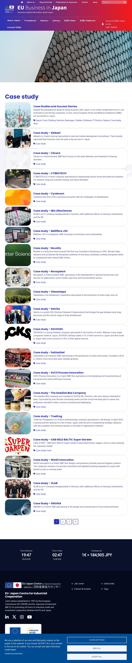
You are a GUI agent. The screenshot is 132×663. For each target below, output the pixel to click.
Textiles (78, 120)
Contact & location (82, 588)
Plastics (98, 120)
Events (85, 2)
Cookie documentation (14, 653)
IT (93, 120)
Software (87, 120)
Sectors (44, 20)
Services (60, 120)
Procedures (30, 20)
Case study (116, 120)
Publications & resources (66, 2)
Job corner (79, 583)
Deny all (97, 648)
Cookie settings (96, 640)
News (95, 2)
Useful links (109, 583)
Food (44, 120)
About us (30, 2)
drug (35, 123)
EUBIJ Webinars (88, 20)
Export (39, 120)
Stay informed (46, 2)
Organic (106, 120)
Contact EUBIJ (14, 27)
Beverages (69, 120)
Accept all (97, 657)
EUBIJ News (70, 20)
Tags (106, 588)
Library (56, 20)
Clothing (52, 120)
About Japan (13, 20)
